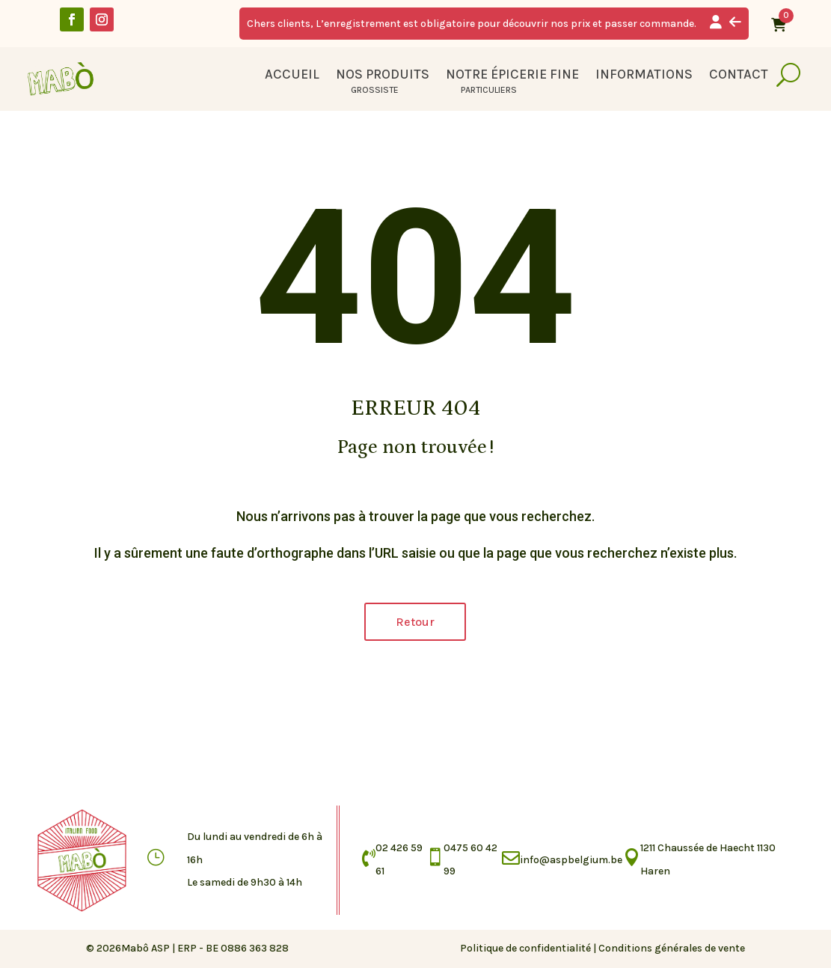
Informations (644, 75)
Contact (738, 75)
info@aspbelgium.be (571, 859)
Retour (415, 622)
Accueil (292, 75)
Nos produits (382, 75)
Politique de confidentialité (525, 948)
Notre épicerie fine (512, 75)
